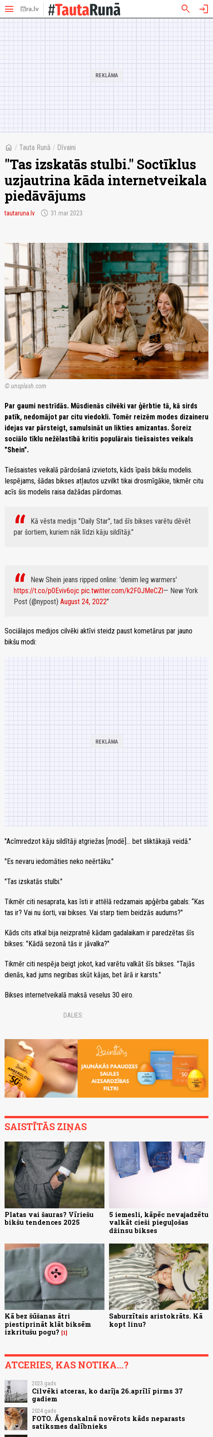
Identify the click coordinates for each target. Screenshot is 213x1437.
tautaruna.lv (20, 213)
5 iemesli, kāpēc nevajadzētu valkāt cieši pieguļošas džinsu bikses (158, 1222)
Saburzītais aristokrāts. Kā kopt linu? (156, 1320)
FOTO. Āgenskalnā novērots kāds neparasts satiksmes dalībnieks (108, 1422)
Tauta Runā (35, 147)
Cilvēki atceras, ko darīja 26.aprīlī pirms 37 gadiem (107, 1395)
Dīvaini (66, 147)
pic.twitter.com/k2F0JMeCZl (122, 590)
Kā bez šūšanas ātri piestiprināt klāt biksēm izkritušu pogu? (48, 1324)
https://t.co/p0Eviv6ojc (46, 590)
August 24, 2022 (83, 601)
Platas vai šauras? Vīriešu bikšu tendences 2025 (49, 1218)
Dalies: (73, 1015)
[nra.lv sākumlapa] (30, 9)
